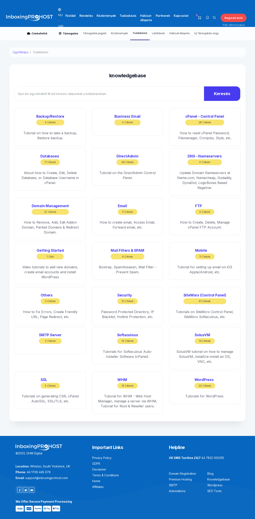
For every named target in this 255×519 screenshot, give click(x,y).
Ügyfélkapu (20, 52)
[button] (207, 17)
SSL (50, 383)
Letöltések (158, 33)
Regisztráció (234, 17)
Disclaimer (99, 469)
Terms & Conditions (105, 475)
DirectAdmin (127, 159)
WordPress (204, 383)
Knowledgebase (218, 479)
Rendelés (86, 15)
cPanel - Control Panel (204, 119)
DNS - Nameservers (205, 159)
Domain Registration (182, 473)
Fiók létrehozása (234, 25)
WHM (127, 383)
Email (127, 209)
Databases (50, 159)
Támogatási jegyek (94, 33)
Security (127, 298)
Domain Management (50, 209)
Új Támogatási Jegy (206, 33)
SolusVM (205, 338)
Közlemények (106, 15)
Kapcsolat (181, 15)
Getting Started (50, 253)
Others (50, 298)
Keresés (222, 93)
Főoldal (70, 15)
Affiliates (98, 487)
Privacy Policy (102, 458)
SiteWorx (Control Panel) (204, 298)
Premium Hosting (180, 479)
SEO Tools (214, 491)
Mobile (205, 253)
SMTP (173, 485)
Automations (177, 491)
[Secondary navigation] (127, 33)
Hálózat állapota (146, 18)
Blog (210, 473)
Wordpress (214, 485)
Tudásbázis (128, 15)
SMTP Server (50, 338)
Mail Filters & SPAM (127, 253)
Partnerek (163, 15)
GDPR (96, 463)
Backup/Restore (50, 119)
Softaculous (127, 338)
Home (96, 481)
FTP (204, 209)
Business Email (127, 119)
